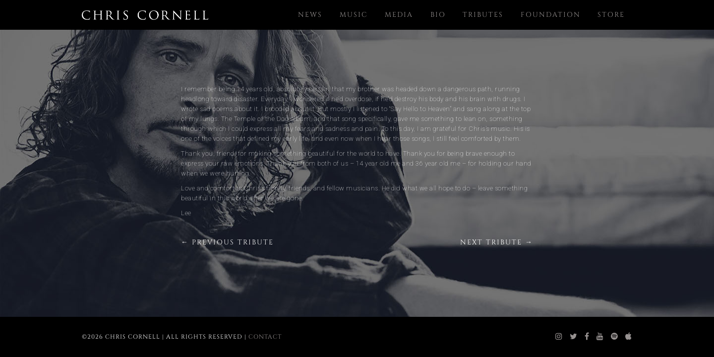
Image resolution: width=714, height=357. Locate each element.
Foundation (551, 14)
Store (611, 14)
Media (399, 14)
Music (354, 14)
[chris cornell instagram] (559, 336)
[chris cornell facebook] (587, 336)
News (310, 14)
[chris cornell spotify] (614, 336)
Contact (265, 337)
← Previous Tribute (227, 242)
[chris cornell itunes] (628, 336)
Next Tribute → (496, 242)
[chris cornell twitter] (574, 336)
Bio (438, 14)
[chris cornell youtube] (600, 336)
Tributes (483, 14)
